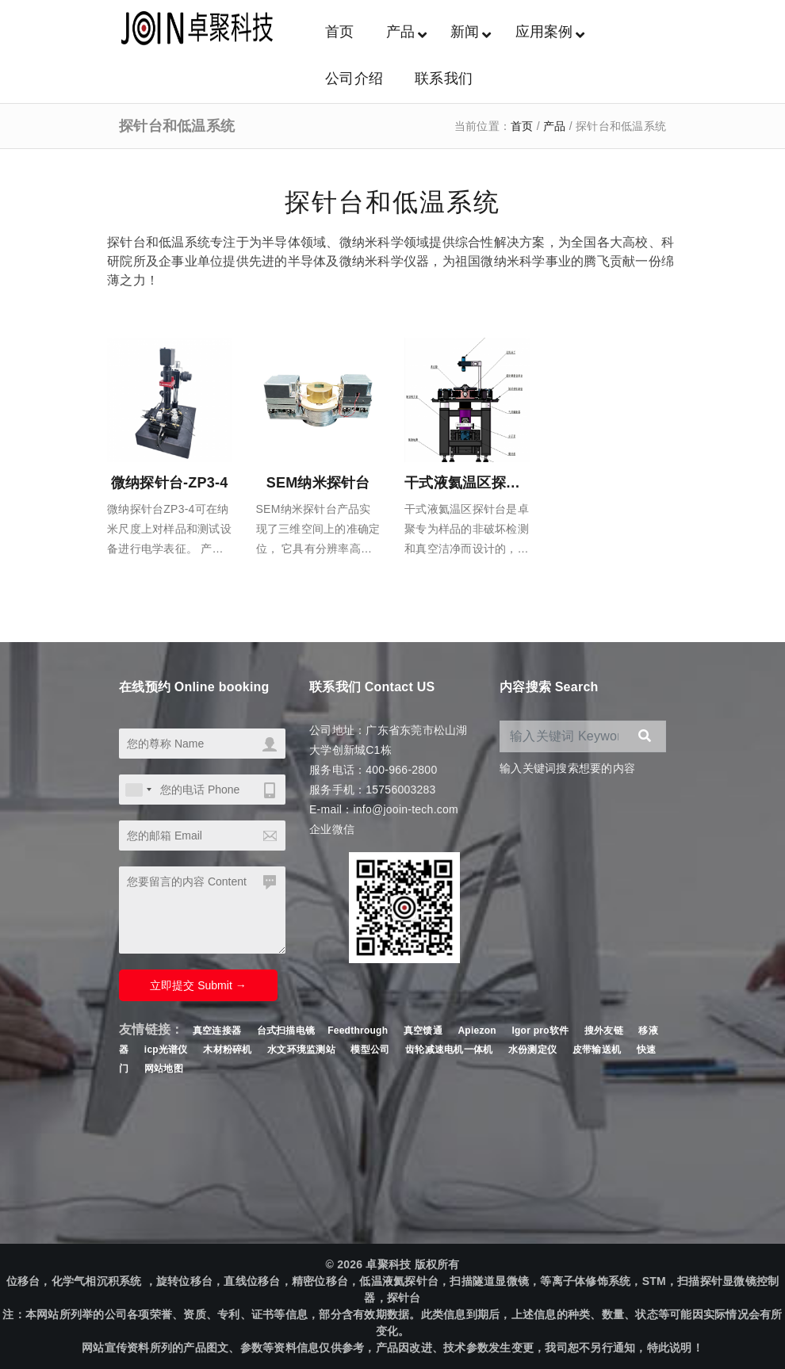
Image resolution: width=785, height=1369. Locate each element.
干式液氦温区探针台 (469, 483)
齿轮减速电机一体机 (448, 1049)
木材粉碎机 (227, 1049)
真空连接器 (217, 1030)
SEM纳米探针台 (318, 483)
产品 (554, 126)
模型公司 (369, 1049)
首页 (522, 126)
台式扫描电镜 (286, 1030)
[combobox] (138, 789)
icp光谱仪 (166, 1049)
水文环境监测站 (301, 1049)
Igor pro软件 (540, 1030)
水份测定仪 (532, 1049)
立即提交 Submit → (198, 985)
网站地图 (163, 1068)
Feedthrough (357, 1030)
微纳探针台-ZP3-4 (169, 483)
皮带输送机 (596, 1049)
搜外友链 (605, 1030)
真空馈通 (423, 1030)
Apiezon (478, 1030)
